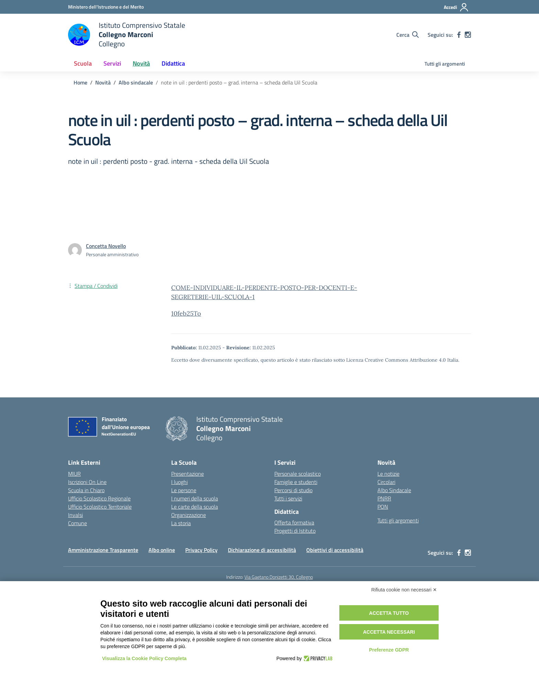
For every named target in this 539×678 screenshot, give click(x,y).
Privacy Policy (201, 550)
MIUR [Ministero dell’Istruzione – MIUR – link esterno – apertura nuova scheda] (74, 474)
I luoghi (179, 482)
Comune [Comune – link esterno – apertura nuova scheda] (77, 523)
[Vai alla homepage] (126, 34)
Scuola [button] (83, 63)
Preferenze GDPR (389, 650)
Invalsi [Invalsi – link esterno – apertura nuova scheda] (75, 515)
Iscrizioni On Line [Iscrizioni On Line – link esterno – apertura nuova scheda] (87, 482)
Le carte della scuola (194, 506)
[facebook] (459, 35)
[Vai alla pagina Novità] (103, 82)
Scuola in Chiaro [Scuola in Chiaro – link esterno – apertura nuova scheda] (86, 490)
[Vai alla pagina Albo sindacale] (136, 82)
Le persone (183, 490)
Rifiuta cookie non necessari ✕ (404, 589)
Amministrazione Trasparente (103, 550)
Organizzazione (188, 515)
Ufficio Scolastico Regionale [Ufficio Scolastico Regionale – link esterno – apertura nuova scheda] (99, 498)
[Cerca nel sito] (407, 34)
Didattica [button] (173, 63)
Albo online (161, 550)
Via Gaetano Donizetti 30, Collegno (278, 576)
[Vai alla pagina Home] (80, 82)
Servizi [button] (112, 63)
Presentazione (187, 474)
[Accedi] (456, 7)
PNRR (384, 498)
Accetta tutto (389, 613)
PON (382, 506)
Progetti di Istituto (295, 531)
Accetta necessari (389, 632)
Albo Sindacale (394, 490)
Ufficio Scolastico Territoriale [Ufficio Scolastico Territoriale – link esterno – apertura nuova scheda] (100, 506)
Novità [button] (141, 63)
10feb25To (186, 313)
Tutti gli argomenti (445, 64)
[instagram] (468, 35)
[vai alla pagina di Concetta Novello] (106, 246)
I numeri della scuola (194, 498)
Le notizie (388, 474)
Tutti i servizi (288, 498)
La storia (181, 523)
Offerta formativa (294, 522)
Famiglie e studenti (295, 482)
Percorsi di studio (293, 490)
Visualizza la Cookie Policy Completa (144, 658)
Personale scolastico (297, 474)
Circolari (386, 482)
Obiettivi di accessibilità (334, 550)
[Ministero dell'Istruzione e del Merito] (106, 6)
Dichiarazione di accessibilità (262, 550)
